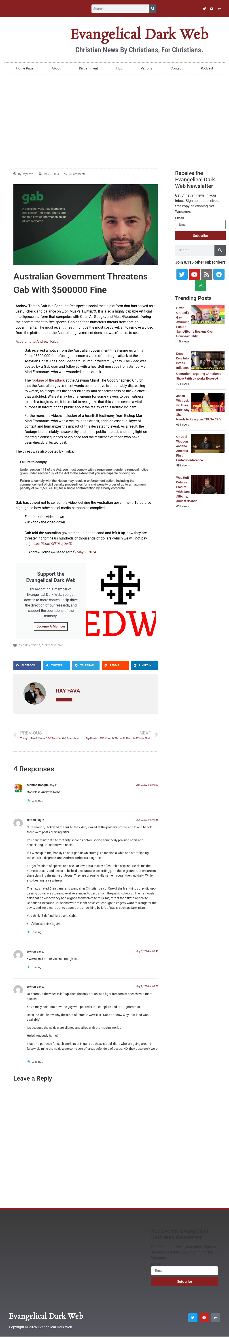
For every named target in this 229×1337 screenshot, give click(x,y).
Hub (119, 68)
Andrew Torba (29, 645)
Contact (176, 68)
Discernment (88, 68)
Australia (49, 645)
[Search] (152, 8)
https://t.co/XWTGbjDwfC (52, 544)
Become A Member (50, 626)
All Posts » (64, 699)
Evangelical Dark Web (139, 35)
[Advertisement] (114, 112)
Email (179, 218)
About (56, 68)
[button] (27, 665)
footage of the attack (48, 380)
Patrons (146, 68)
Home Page (24, 68)
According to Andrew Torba (37, 341)
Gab (61, 645)
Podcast (207, 68)
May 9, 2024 (86, 552)
